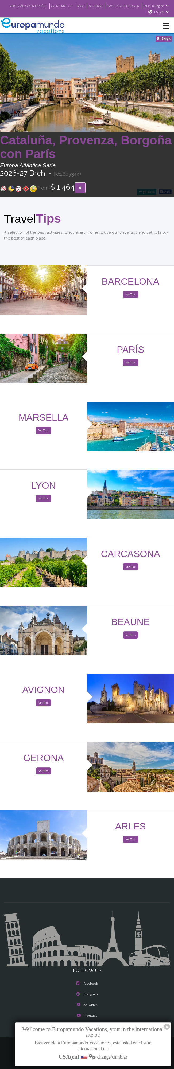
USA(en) (162, 12)
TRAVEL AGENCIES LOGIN (123, 6)
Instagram (87, 994)
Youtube (87, 1015)
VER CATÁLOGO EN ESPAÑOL (26, 6)
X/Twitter (87, 1005)
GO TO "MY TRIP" (61, 6)
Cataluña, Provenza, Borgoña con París (86, 147)
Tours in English (157, 6)
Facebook (87, 983)
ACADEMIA (95, 6)
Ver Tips (130, 294)
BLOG (80, 6)
